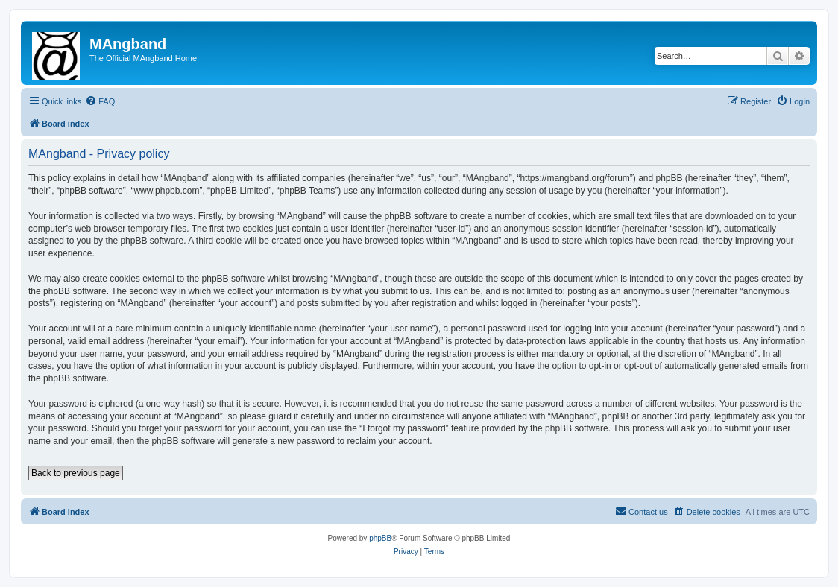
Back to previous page (75, 473)
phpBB (380, 538)
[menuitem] (100, 101)
